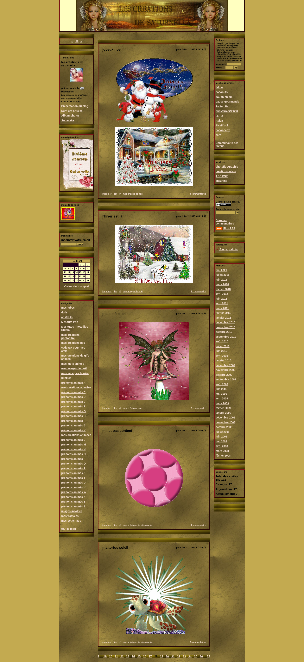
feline (219, 87)
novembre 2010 (225, 327)
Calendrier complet (76, 286)
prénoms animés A (73, 382)
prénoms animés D (73, 396)
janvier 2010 (223, 360)
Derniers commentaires (225, 222)
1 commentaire (198, 291)
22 (122, 656)
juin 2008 (221, 436)
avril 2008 (222, 446)
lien (115, 194)
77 (208, 656)
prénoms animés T (73, 477)
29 (161, 656)
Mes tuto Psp (69, 322)
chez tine (221, 180)
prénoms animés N (73, 449)
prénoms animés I (72, 420)
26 (144, 656)
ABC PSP (222, 176)
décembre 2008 (225, 417)
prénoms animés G (73, 411)
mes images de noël (74, 368)
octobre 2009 (224, 374)
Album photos (70, 115)
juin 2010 (221, 350)
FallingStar (223, 106)
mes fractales (70, 516)
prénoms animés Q (73, 463)
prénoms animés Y (73, 501)
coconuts (222, 92)
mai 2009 (221, 393)
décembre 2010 (225, 322)
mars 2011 (222, 308)
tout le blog (68, 528)
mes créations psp (73, 342)
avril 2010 (222, 355)
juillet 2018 (223, 274)
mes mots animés (72, 363)
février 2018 (223, 289)
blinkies (66, 377)
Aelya (219, 120)
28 (76, 41)
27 (150, 656)
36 (201, 656)
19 (105, 656)
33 (184, 656)
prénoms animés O (73, 454)
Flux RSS (225, 228)
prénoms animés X (73, 496)
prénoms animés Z (73, 506)
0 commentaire (198, 408)
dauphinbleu (224, 96)
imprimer (106, 194)
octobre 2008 (224, 427)
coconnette (223, 130)
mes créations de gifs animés (137, 525)
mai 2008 (221, 441)
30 (167, 656)
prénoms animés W (73, 492)
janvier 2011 (223, 317)
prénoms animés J (73, 425)
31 (173, 656)
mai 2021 (221, 270)
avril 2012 (222, 293)
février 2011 (223, 312)
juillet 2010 (223, 346)
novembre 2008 (225, 422)
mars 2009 (222, 403)
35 (195, 656)
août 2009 (222, 384)
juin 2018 (221, 279)
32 (178, 656)
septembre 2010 (226, 336)
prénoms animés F (73, 406)
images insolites (71, 511)
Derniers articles (72, 110)
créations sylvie (226, 171)
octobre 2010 (224, 331)
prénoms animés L (73, 439)
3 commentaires (198, 194)
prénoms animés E (73, 401)
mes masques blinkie (75, 373)
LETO (219, 115)
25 (139, 656)
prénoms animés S (73, 473)
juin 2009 (221, 389)
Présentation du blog (74, 106)
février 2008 (223, 455)
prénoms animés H (73, 416)
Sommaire (67, 120)
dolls (64, 312)
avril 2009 (222, 398)
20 (110, 656)
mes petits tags (71, 520)
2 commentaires (198, 642)
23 (127, 656)
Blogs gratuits (227, 249)
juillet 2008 (223, 431)
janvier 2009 (223, 412)
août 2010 (222, 341)
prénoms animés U (73, 482)
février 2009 (223, 408)
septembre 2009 (226, 379)
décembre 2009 (225, 365)
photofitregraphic (227, 166)
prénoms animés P (73, 458)
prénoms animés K (73, 430)
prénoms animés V (73, 487)
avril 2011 (222, 303)
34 (190, 656)
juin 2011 (221, 298)
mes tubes (68, 307)
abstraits (67, 317)
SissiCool (222, 125)
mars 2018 (222, 284)
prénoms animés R (73, 468)
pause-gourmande (227, 101)
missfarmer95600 (227, 111)
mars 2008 (222, 450)
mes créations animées (76, 387)
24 (87, 276)
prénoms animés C (73, 392)
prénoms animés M (73, 444)
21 (116, 656)
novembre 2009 (225, 369)
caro (218, 135)
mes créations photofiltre (70, 336)
